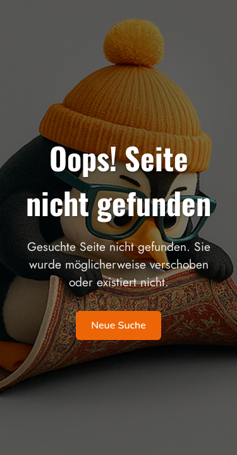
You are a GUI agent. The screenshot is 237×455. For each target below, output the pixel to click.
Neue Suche (118, 325)
